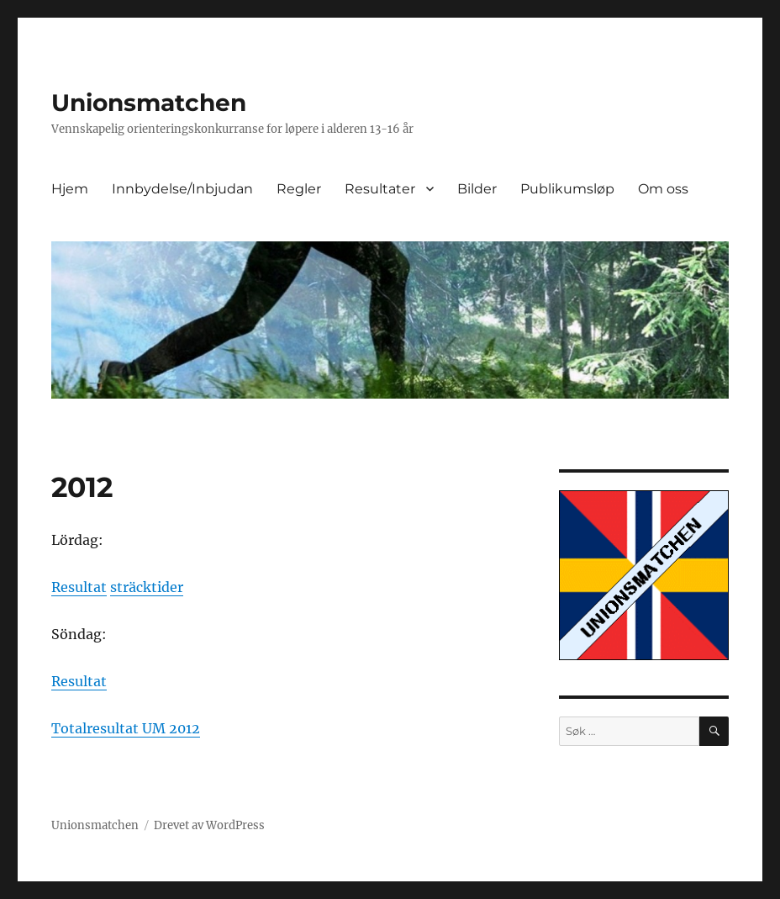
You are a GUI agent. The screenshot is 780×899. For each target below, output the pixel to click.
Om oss (663, 189)
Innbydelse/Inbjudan (182, 189)
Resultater (380, 189)
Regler (299, 189)
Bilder (477, 189)
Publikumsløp (567, 189)
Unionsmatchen (148, 102)
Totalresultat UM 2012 (125, 728)
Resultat (79, 587)
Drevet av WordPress (209, 825)
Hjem (69, 189)
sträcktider (146, 587)
